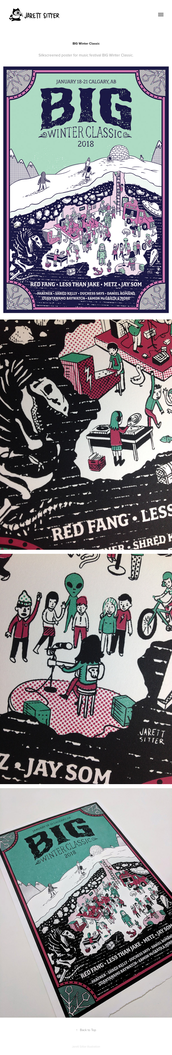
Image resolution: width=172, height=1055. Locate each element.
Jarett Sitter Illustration (86, 1046)
